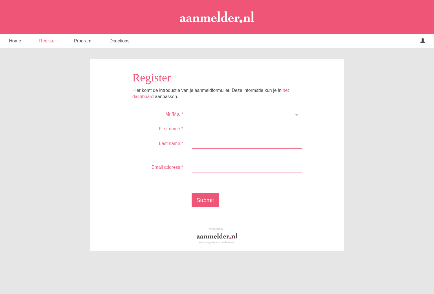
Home (15, 40)
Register (47, 40)
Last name (171, 143)
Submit (205, 200)
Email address (167, 167)
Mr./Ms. (174, 114)
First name (171, 128)
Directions (119, 40)
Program (82, 40)
